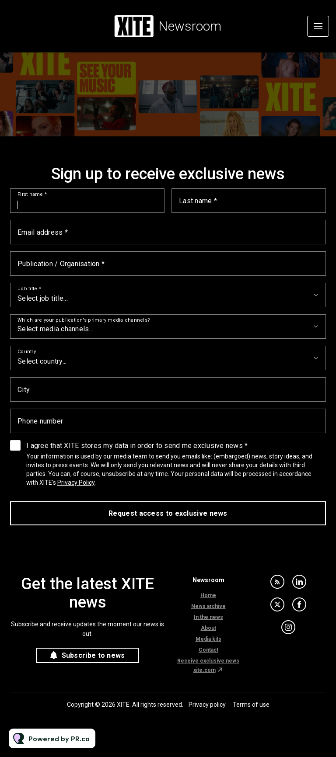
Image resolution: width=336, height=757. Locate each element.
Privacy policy (207, 704)
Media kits (208, 639)
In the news (208, 617)
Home (208, 595)
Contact (208, 650)
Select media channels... (55, 329)
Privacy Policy (75, 482)
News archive (208, 606)
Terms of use (251, 704)
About (208, 628)
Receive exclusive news (208, 661)
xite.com (204, 670)
